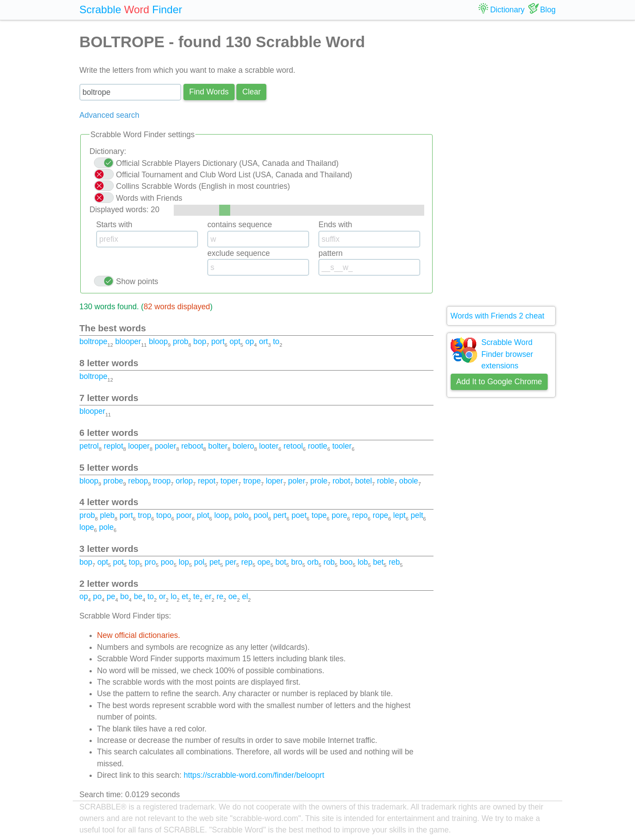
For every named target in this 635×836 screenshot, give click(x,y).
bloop (158, 341)
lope (86, 527)
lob (363, 562)
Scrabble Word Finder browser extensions (507, 354)
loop (221, 515)
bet (378, 562)
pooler (165, 446)
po (97, 596)
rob (329, 562)
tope (319, 515)
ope (264, 562)
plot (203, 515)
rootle (317, 446)
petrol (89, 446)
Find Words (209, 91)
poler (296, 480)
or (162, 596)
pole (106, 527)
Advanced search (109, 115)
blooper (128, 341)
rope (380, 515)
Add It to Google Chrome (499, 381)
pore (339, 515)
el (245, 596)
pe (111, 596)
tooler (341, 446)
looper (139, 446)
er (208, 596)
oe (232, 596)
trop (144, 515)
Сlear (251, 91)
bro (296, 562)
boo (346, 562)
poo (167, 562)
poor (184, 515)
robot (341, 480)
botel (363, 480)
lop (184, 562)
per (230, 562)
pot (118, 562)
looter (269, 446)
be (138, 596)
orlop (184, 480)
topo (163, 515)
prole (319, 480)
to (276, 341)
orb (312, 562)
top (134, 562)
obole (408, 480)
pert (279, 515)
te (196, 596)
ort (263, 341)
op (249, 341)
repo (360, 515)
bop (199, 341)
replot (113, 446)
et (185, 596)
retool (293, 446)
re (220, 596)
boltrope (93, 341)
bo (124, 596)
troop (162, 480)
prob (180, 341)
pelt (417, 515)
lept (399, 515)
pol (199, 562)
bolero (243, 446)
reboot (192, 446)
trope (252, 480)
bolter (218, 446)
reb (394, 562)
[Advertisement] (501, 163)
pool (261, 515)
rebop (138, 480)
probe (113, 480)
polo (241, 515)
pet (214, 562)
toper (229, 480)
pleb (107, 515)
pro (150, 562)
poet (298, 515)
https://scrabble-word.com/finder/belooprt (254, 775)
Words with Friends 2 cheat (498, 315)
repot (207, 480)
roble (385, 480)
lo (174, 596)
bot (280, 562)
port (217, 341)
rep (246, 562)
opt (235, 341)
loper (274, 480)
